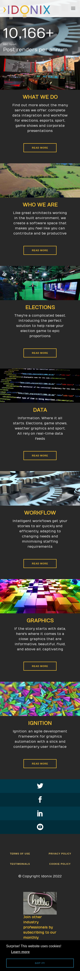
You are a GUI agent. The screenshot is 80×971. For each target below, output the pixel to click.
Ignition (40, 723)
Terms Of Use (20, 853)
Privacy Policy (60, 853)
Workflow (40, 513)
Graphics (40, 621)
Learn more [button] (20, 952)
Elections (40, 307)
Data (40, 410)
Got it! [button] (40, 963)
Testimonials (20, 864)
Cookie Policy (60, 864)
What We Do (40, 97)
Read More (40, 147)
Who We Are (40, 205)
